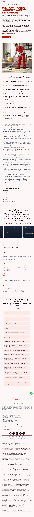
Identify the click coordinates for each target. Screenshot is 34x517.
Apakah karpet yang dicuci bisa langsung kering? (17, 363)
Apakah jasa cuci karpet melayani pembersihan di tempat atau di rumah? (17, 337)
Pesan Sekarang (6, 37)
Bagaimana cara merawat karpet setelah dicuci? (17, 341)
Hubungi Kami (6, 429)
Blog (19, 429)
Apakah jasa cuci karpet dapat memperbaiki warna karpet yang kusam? (17, 359)
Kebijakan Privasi (11, 436)
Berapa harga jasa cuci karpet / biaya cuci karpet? (17, 323)
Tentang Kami (21, 428)
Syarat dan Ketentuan (21, 436)
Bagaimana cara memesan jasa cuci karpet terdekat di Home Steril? (17, 318)
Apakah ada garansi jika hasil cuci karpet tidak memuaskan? (17, 378)
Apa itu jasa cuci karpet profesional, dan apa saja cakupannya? (17, 313)
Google (11, 223)
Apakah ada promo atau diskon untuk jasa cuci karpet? (17, 354)
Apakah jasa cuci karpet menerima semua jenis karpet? (17, 350)
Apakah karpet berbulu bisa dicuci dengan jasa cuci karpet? (17, 327)
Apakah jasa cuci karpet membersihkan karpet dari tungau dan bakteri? (17, 368)
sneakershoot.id (22, 112)
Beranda (4, 426)
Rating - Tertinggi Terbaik (20, 116)
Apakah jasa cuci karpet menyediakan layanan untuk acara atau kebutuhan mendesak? (17, 373)
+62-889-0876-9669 (13, 420)
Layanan (20, 426)
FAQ (3, 428)
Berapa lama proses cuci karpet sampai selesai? (17, 332)
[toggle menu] (32, 1)
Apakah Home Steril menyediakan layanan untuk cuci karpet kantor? (17, 346)
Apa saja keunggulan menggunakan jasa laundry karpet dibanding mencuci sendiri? (17, 383)
